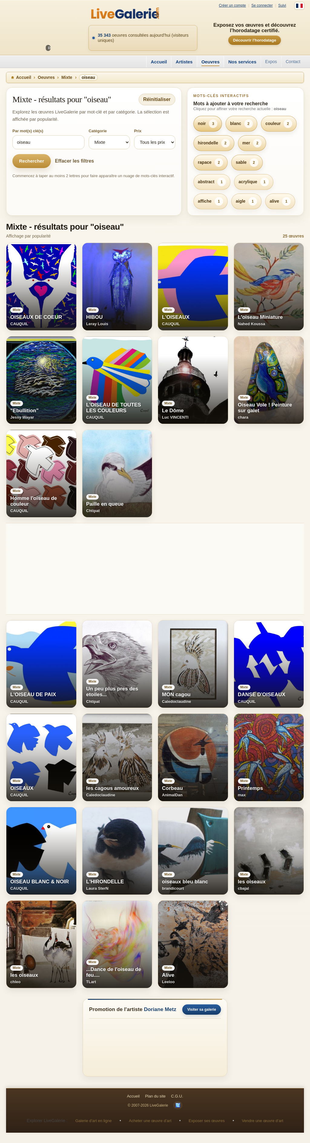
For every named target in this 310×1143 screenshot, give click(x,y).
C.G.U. (177, 1096)
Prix (138, 131)
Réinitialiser (157, 99)
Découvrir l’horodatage (254, 40)
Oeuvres (210, 61)
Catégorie (98, 131)
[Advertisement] (155, 568)
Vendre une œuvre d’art (262, 1120)
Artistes (184, 61)
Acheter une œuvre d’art (150, 1120)
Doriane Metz (160, 1009)
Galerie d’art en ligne (93, 1120)
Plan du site (155, 1096)
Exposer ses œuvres (207, 1120)
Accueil (159, 61)
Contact (293, 61)
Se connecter (262, 6)
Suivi (282, 6)
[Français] (299, 6)
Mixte (66, 77)
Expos (271, 61)
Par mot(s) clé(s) (27, 131)
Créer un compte (232, 6)
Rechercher (31, 161)
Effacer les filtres (74, 161)
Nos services (242, 61)
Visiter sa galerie (201, 1009)
